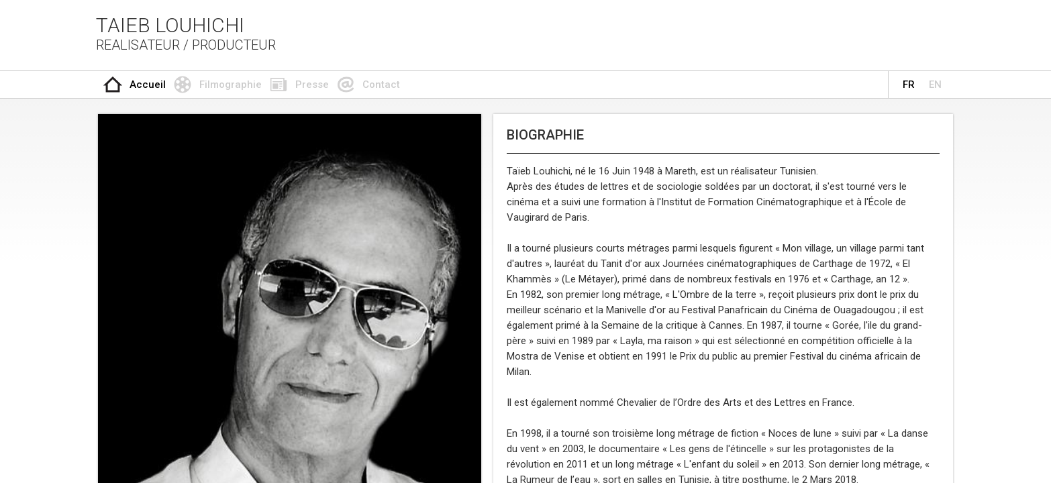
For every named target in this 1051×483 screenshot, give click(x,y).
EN (935, 84)
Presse (312, 84)
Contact (381, 84)
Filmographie (230, 84)
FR (909, 84)
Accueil (148, 84)
